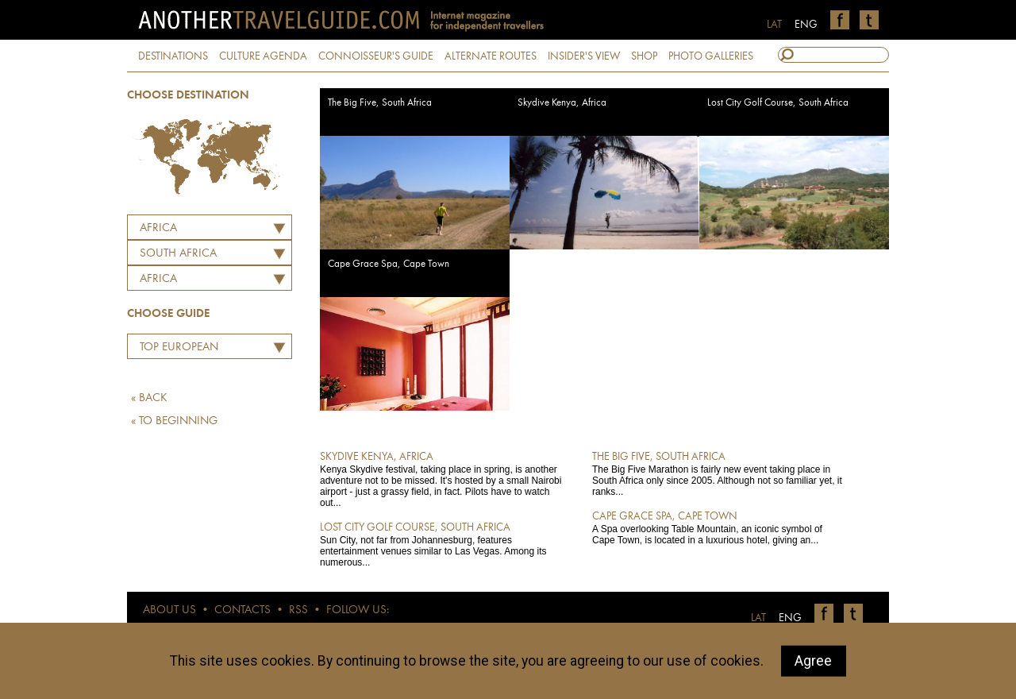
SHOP (644, 56)
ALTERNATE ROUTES (490, 56)
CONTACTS (242, 610)
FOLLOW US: (357, 610)
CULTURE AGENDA (263, 56)
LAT (774, 24)
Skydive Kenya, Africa (562, 103)
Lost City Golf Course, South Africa (778, 103)
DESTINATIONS (173, 56)
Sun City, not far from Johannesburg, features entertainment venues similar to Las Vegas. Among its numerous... (445, 544)
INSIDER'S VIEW (584, 56)
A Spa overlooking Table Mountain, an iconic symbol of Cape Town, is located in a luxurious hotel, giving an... (717, 527)
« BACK (149, 398)
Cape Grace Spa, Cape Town (388, 264)
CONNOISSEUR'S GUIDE (375, 56)
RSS (298, 610)
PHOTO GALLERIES (710, 56)
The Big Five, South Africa (380, 103)
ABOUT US (169, 610)
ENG (806, 24)
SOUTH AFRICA (178, 254)
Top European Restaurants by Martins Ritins (175, 349)
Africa (158, 228)
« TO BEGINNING (174, 421)
